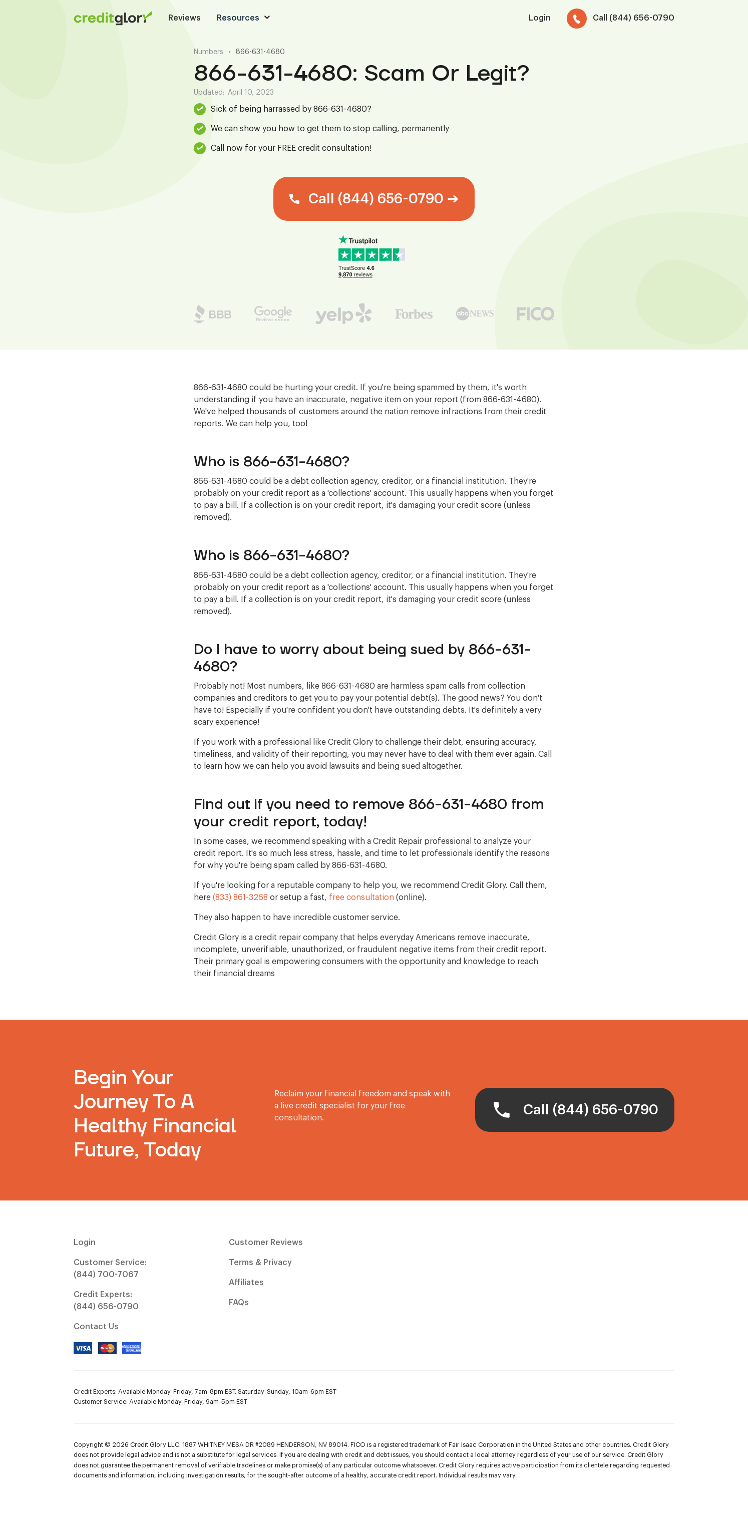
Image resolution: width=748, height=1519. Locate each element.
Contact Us (96, 1327)
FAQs (239, 1303)
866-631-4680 (260, 52)
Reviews (184, 18)
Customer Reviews (266, 1243)
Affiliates (246, 1283)
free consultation (361, 897)
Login (85, 1243)
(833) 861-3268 (240, 897)
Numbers (208, 52)
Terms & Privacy (260, 1263)
